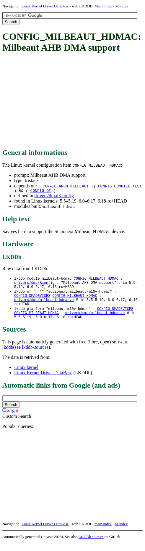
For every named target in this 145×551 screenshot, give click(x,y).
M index (121, 6)
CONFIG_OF (40, 191)
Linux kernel (26, 375)
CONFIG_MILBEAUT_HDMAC (96, 279)
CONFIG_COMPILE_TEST (120, 186)
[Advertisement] (73, 101)
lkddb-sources (35, 355)
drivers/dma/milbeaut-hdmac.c (44, 304)
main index (103, 532)
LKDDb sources (91, 544)
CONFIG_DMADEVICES (32, 299)
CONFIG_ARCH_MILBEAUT (66, 186)
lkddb (7, 355)
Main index (103, 6)
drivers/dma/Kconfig (54, 196)
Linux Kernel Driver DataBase (45, 6)
